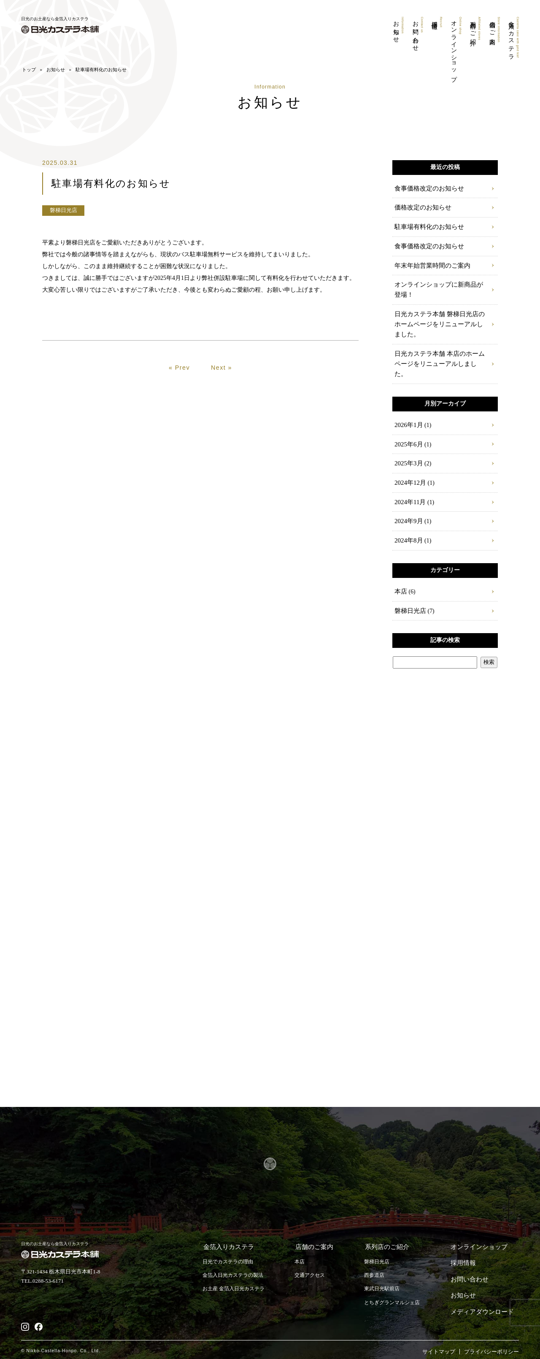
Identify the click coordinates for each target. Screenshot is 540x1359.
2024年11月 (409, 492)
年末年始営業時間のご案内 (429, 268)
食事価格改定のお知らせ (426, 190)
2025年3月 (407, 453)
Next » (221, 389)
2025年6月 (407, 433)
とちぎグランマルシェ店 (395, 1294)
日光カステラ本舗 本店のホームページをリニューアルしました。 (439, 357)
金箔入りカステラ (513, 39)
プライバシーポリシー (491, 1335)
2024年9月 (407, 511)
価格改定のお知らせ (421, 210)
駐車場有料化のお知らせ (426, 229)
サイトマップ (438, 1335)
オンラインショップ (453, 50)
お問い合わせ (414, 34)
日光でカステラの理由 (229, 1253)
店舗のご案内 (493, 30)
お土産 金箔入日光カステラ (236, 1281)
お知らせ (394, 29)
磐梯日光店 (409, 602)
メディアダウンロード (485, 1294)
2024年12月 (409, 472)
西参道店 (376, 1267)
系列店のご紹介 (473, 29)
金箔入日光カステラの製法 (235, 1267)
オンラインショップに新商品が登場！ (438, 292)
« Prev (179, 389)
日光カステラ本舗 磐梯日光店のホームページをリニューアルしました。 (439, 324)
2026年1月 (407, 414)
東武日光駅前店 (384, 1281)
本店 (400, 582)
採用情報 (434, 22)
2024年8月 (407, 531)
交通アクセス (316, 1267)
